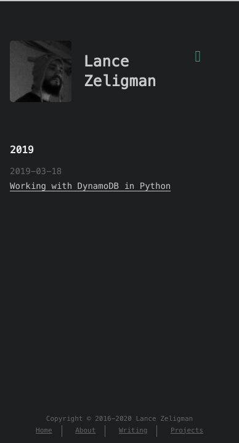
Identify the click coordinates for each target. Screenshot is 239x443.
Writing (133, 430)
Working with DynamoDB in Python (90, 185)
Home (44, 430)
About (85, 430)
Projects (187, 430)
